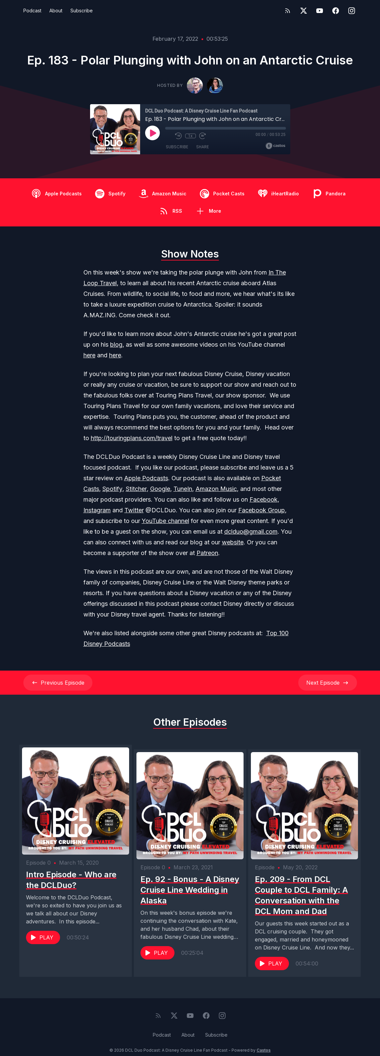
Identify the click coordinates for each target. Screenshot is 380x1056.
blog (116, 344)
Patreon (207, 552)
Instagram (97, 510)
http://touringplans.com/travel (131, 438)
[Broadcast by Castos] (275, 146)
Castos (264, 1042)
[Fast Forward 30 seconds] (202, 136)
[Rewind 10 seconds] (178, 136)
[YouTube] (319, 10)
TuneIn (182, 488)
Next (327, 683)
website (233, 542)
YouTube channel (165, 520)
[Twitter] (303, 10)
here (89, 355)
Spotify (112, 488)
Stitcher (136, 488)
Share (202, 147)
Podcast (32, 10)
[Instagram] (351, 10)
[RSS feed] (287, 10)
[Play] (152, 133)
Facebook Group (261, 510)
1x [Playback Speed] (190, 136)
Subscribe (81, 10)
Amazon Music (216, 488)
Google (160, 488)
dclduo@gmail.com (251, 531)
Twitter (134, 510)
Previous (57, 683)
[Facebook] (335, 10)
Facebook (264, 499)
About (55, 10)
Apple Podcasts (146, 478)
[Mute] (168, 136)
